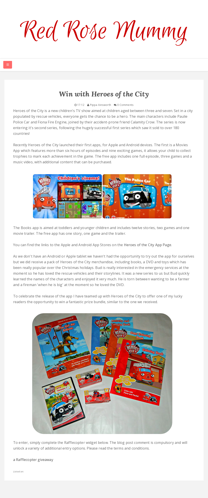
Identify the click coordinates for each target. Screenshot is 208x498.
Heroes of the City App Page (147, 244)
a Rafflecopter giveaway (33, 459)
